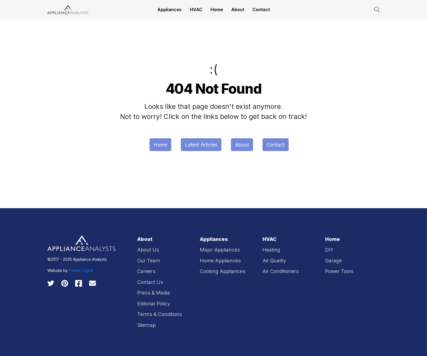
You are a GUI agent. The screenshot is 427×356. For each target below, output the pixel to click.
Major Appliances (220, 250)
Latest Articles (201, 145)
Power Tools (339, 271)
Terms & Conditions (159, 314)
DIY (329, 250)
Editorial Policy (153, 303)
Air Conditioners (281, 271)
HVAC (196, 9)
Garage (333, 260)
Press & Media (153, 293)
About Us (148, 250)
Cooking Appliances (222, 271)
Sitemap (146, 325)
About (237, 9)
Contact (261, 9)
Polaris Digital (81, 270)
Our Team (148, 260)
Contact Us (150, 282)
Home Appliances (220, 260)
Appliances (169, 9)
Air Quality (274, 260)
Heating (271, 250)
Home (217, 9)
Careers (146, 271)
